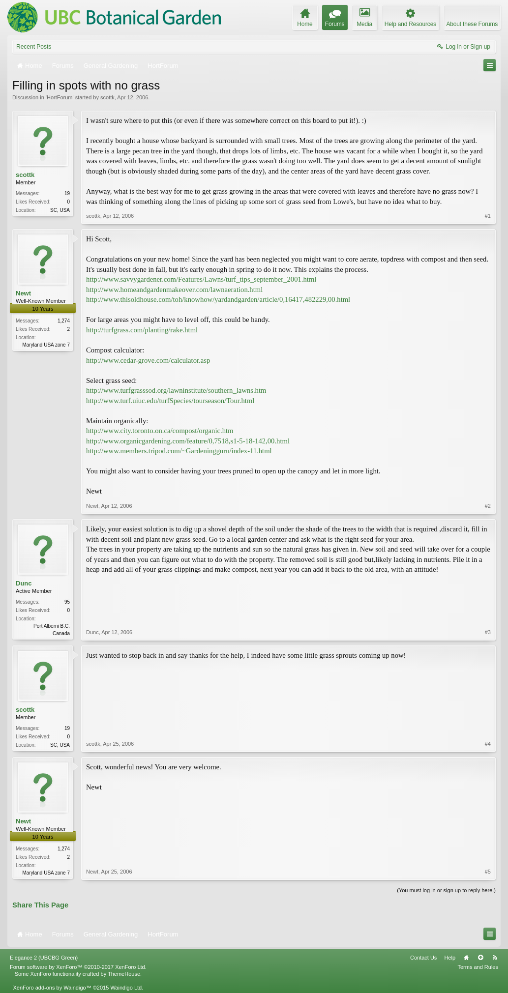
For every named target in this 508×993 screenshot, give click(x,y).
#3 (488, 632)
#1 (488, 216)
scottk (107, 97)
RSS (494, 957)
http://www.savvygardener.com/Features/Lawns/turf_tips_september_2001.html (201, 279)
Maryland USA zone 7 (46, 345)
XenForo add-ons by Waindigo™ (52, 988)
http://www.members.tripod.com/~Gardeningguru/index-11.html (179, 451)
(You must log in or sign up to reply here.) (446, 890)
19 (67, 193)
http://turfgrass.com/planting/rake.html (142, 330)
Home (466, 957)
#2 (488, 506)
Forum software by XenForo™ (78, 967)
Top (480, 957)
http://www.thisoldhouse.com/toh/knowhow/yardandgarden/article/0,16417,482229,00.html (218, 299)
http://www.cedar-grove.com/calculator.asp (148, 360)
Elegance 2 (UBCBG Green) (44, 958)
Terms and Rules (477, 967)
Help (449, 958)
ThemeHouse (124, 974)
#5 (488, 872)
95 (67, 602)
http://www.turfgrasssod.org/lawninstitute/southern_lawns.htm (176, 390)
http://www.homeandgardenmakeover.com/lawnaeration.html (174, 289)
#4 (488, 744)
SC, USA (60, 210)
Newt (23, 293)
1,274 (64, 320)
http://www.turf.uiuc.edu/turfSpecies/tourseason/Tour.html (170, 401)
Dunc (24, 583)
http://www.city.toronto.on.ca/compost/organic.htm (159, 431)
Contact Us (423, 958)
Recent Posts (33, 46)
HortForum (60, 97)
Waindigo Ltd (126, 988)
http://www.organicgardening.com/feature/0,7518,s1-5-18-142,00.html (188, 441)
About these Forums (472, 24)
